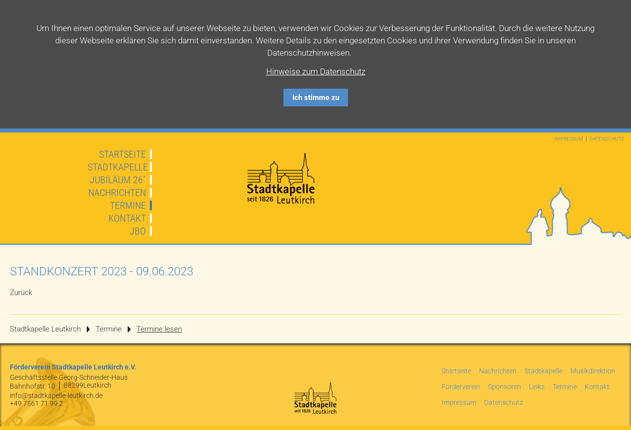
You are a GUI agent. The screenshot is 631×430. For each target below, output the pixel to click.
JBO (138, 231)
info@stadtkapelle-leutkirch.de (56, 395)
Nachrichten (117, 193)
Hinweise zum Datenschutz (315, 71)
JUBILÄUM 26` (118, 180)
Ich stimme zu (315, 97)
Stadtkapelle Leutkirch (45, 329)
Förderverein (461, 387)
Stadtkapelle (118, 167)
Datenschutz (607, 138)
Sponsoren (504, 387)
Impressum (569, 138)
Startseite (122, 154)
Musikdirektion (592, 371)
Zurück (21, 292)
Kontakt (127, 218)
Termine (128, 205)
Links (537, 387)
